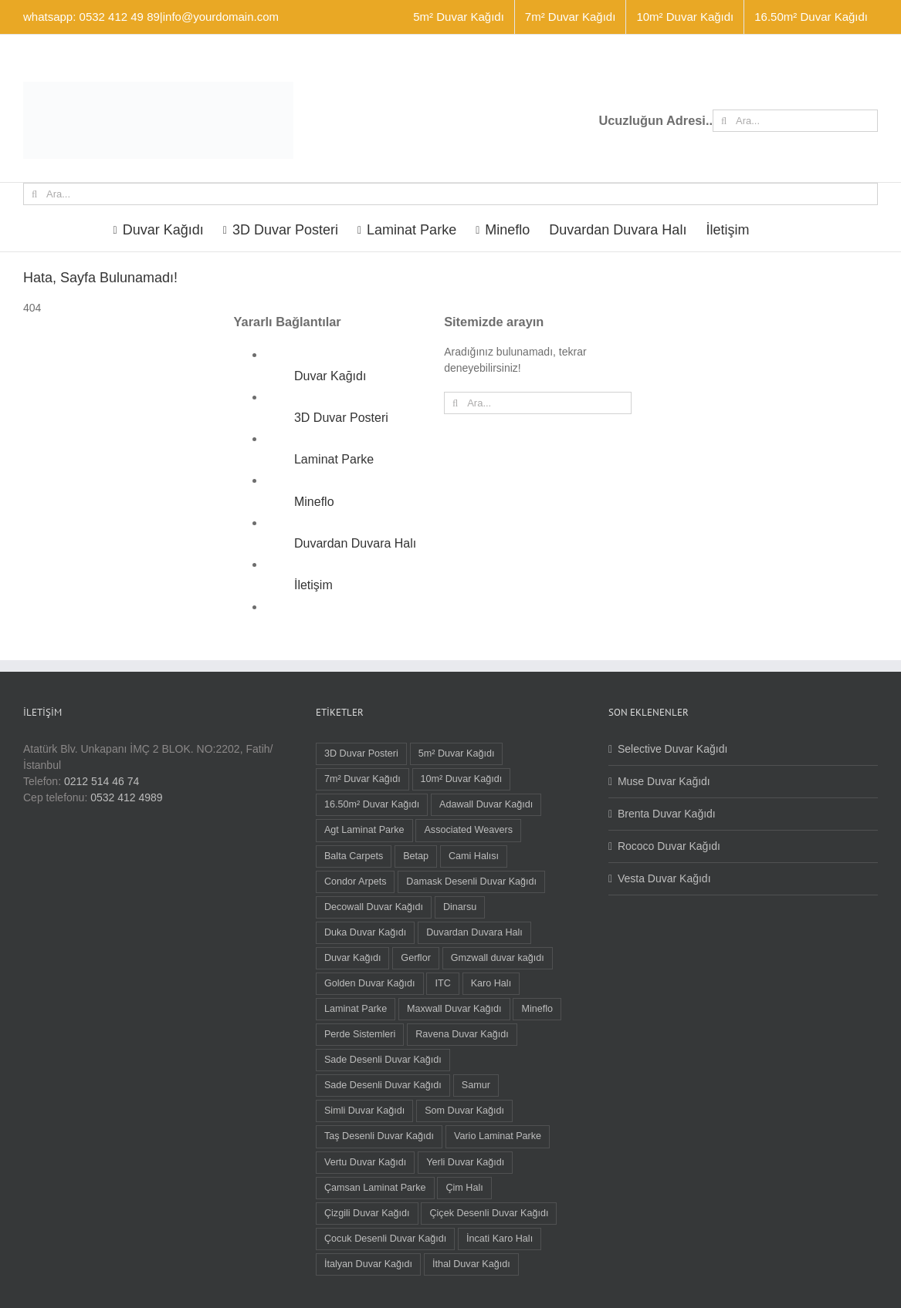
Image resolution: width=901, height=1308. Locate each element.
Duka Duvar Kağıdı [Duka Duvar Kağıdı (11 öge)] (365, 932)
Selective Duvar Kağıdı (672, 749)
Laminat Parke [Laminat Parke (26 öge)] (355, 1008)
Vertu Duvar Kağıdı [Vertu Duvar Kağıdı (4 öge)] (365, 1162)
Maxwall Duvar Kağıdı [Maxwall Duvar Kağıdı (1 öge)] (454, 1008)
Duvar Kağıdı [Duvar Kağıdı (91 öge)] (352, 957)
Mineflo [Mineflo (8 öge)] (537, 1008)
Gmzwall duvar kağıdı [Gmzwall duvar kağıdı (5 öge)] (497, 957)
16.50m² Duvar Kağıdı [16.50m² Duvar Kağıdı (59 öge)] (371, 804)
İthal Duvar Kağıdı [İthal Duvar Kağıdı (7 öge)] (471, 1264)
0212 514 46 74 (101, 781)
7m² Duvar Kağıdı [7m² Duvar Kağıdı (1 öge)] (362, 779)
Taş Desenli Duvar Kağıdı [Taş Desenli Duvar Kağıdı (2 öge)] (379, 1136)
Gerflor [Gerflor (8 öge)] (416, 957)
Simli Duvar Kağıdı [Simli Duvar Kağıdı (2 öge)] (364, 1110)
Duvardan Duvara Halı (355, 543)
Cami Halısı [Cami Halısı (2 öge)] (474, 856)
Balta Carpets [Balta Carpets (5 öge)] (353, 856)
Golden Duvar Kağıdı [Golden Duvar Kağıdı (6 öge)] (369, 983)
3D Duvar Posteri (341, 417)
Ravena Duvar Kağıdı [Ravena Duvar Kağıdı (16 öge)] (461, 1034)
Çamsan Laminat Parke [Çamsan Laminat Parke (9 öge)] (375, 1187)
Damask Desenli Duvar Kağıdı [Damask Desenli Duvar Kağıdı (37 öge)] (471, 881)
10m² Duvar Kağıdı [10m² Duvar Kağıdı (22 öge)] (462, 779)
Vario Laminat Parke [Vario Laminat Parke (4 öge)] (497, 1136)
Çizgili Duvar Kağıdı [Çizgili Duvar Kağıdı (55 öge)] (367, 1213)
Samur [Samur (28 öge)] (476, 1085)
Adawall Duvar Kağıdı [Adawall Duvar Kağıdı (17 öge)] (486, 804)
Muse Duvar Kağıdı (664, 781)
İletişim (313, 585)
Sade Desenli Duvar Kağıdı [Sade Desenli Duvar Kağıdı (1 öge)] (383, 1085)
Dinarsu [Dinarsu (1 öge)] (459, 907)
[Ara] (724, 121)
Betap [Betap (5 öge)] (415, 856)
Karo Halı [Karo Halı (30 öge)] (491, 983)
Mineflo (314, 501)
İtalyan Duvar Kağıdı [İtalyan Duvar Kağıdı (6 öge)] (368, 1264)
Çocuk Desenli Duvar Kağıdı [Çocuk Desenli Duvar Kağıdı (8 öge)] (385, 1238)
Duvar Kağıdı (330, 376)
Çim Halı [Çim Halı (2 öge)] (464, 1187)
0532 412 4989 (126, 797)
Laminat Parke (334, 459)
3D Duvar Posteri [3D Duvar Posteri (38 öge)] (361, 753)
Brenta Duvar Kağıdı (667, 813)
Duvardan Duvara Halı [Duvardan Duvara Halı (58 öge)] (474, 932)
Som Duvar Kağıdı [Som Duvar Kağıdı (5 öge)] (464, 1110)
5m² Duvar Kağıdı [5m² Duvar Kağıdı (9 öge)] (456, 753)
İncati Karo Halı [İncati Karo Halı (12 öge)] (499, 1238)
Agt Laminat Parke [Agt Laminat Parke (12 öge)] (364, 829)
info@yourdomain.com (221, 16)
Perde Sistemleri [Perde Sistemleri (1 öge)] (359, 1034)
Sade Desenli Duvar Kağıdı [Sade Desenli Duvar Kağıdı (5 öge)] (383, 1059)
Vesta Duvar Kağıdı (664, 878)
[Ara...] (795, 121)
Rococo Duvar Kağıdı (669, 846)
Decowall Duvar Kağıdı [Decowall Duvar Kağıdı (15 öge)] (373, 907)
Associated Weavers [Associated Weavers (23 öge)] (468, 829)
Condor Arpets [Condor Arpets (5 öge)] (355, 881)
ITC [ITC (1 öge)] (442, 983)
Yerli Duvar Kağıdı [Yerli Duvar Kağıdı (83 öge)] (465, 1162)
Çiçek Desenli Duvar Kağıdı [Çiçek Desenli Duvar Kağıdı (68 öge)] (488, 1213)
